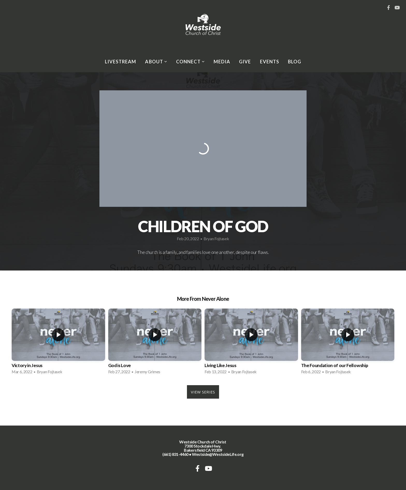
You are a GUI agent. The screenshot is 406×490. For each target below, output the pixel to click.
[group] (58, 343)
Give (245, 61)
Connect (190, 61)
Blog (294, 61)
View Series (203, 391)
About (156, 61)
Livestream (120, 61)
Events (269, 61)
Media (222, 61)
